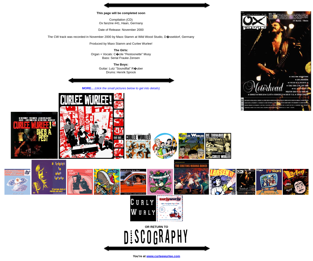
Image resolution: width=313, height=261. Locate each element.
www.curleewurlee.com (163, 256)
